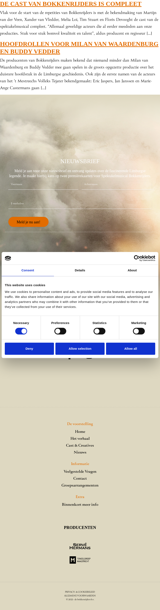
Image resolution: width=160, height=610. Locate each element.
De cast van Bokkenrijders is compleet (70, 3)
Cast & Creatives (80, 446)
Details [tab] (80, 270)
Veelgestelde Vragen (80, 472)
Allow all (130, 348)
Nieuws (80, 453)
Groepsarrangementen (80, 486)
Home (80, 432)
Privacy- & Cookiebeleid (80, 592)
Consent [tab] (27, 270)
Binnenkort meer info (80, 505)
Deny (29, 348)
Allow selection (80, 348)
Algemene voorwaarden (80, 596)
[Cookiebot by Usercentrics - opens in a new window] (137, 258)
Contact (80, 479)
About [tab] (132, 270)
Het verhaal (80, 439)
